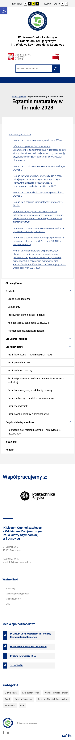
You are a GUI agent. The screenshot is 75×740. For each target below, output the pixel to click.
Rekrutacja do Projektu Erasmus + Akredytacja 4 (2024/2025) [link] (34, 431)
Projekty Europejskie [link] (23, 699)
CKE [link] (8, 604)
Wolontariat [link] (10, 705)
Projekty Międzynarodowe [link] (20, 422)
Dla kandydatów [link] (14, 346)
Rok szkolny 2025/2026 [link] (20, 134)
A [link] (25, 3)
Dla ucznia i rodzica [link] (16, 338)
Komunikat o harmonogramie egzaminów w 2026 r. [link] (37, 140)
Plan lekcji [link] (10, 588)
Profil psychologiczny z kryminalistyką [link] (28, 414)
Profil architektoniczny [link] (20, 370)
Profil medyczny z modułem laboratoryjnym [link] (31, 398)
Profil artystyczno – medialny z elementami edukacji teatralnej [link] (36, 380)
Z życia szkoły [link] (11, 693)
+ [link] (62, 3)
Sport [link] (7, 699)
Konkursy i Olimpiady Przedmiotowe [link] (53, 699)
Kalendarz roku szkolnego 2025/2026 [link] (28, 322)
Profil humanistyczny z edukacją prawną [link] (30, 390)
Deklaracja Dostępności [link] (17, 593)
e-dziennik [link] (11, 441)
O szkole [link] (10, 291)
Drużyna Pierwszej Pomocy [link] (56, 693)
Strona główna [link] (19, 96)
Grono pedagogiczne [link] (19, 298)
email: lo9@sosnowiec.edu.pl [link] (17, 562)
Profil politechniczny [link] (19, 362)
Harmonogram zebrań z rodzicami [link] (26, 330)
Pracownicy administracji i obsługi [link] (26, 314)
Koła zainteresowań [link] (30, 693)
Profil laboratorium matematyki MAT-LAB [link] (30, 354)
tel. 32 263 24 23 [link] (11, 559)
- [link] (66, 3)
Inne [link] (22, 705)
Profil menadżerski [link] (18, 406)
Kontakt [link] (10, 449)
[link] (3, 10)
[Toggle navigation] (4, 80)
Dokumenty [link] (14, 306)
